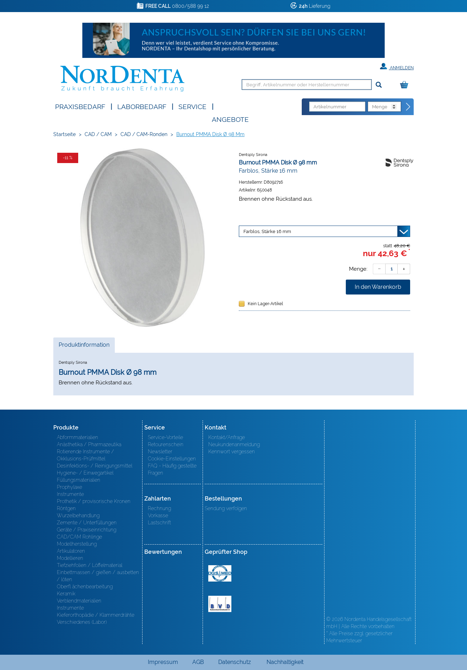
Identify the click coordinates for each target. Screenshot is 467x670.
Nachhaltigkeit (285, 662)
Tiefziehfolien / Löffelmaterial (89, 565)
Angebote (230, 118)
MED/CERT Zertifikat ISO (219, 573)
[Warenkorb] (406, 85)
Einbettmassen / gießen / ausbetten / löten (98, 575)
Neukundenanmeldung (234, 444)
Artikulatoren (71, 551)
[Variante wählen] (324, 231)
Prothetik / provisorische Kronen (93, 501)
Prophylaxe (69, 487)
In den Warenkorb (378, 286)
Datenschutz (234, 662)
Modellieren (70, 558)
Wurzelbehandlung (78, 515)
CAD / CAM (98, 134)
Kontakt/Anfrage (226, 437)
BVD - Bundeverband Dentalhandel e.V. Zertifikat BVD (219, 604)
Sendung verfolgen (226, 508)
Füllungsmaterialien (78, 480)
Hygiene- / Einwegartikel (85, 473)
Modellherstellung (77, 544)
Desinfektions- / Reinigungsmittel (94, 466)
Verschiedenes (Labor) (82, 622)
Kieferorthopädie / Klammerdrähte (95, 615)
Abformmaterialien (77, 437)
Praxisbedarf (80, 106)
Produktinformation (83, 347)
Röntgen (66, 508)
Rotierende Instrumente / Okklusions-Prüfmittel (85, 455)
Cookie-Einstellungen (172, 458)
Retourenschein (165, 444)
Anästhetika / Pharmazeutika (89, 444)
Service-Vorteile (165, 437)
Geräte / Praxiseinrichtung (86, 530)
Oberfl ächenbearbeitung (85, 586)
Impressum (163, 662)
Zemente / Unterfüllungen (87, 522)
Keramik (66, 593)
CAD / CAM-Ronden (143, 134)
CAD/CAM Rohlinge (79, 537)
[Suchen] (379, 85)
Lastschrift (159, 522)
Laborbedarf (141, 106)
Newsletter (160, 451)
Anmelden (397, 66)
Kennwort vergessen (231, 451)
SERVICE (192, 106)
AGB (198, 662)
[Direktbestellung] (408, 106)
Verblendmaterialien (79, 601)
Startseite (64, 134)
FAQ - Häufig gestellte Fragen (172, 469)
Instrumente (70, 494)
